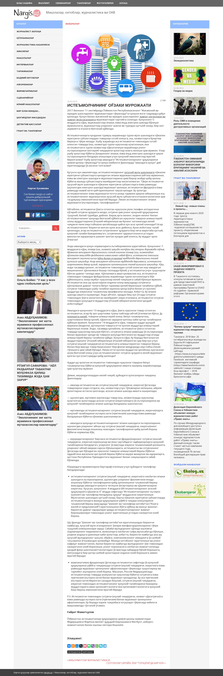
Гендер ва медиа (183, 91)
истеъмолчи (74, 652)
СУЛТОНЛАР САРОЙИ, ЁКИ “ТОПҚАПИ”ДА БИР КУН (135, 663)
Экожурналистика (184, 60)
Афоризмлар (25, 84)
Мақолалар (73, 24)
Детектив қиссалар (29, 124)
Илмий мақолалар (28, 104)
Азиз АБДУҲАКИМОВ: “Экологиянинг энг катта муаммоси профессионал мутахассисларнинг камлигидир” (35, 324)
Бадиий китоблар (28, 78)
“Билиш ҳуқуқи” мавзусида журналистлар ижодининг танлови (189, 329)
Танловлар (84, 3)
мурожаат (88, 652)
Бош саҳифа (24, 3)
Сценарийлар (25, 98)
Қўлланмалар (25, 38)
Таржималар (25, 71)
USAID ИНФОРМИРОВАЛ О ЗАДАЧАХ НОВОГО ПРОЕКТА (189, 269)
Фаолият (44, 3)
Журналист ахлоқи (29, 31)
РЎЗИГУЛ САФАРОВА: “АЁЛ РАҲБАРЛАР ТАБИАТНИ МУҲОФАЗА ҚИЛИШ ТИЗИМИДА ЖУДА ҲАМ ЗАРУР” (36, 372)
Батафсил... (38, 205)
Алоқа (123, 3)
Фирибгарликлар (27, 91)
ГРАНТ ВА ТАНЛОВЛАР (187, 178)
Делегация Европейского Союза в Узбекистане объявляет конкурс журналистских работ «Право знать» (188, 413)
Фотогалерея (105, 3)
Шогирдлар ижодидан (31, 117)
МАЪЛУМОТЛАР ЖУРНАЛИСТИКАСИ (89, 660)
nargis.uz (48, 672)
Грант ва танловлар (29, 131)
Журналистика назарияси (33, 44)
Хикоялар (23, 51)
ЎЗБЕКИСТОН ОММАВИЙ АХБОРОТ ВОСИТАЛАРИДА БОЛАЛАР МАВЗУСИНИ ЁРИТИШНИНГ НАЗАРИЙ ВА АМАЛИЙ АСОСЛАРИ (189, 165)
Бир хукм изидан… (28, 111)
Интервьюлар (25, 64)
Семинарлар (63, 3)
